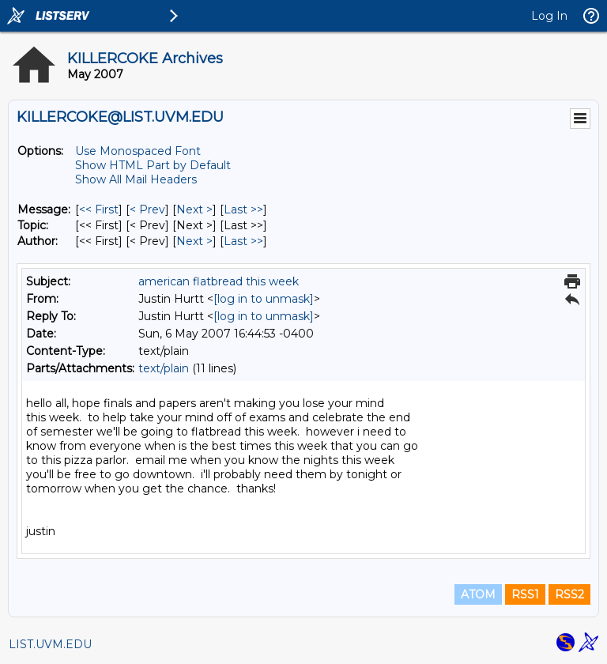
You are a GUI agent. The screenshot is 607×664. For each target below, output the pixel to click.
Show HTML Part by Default (153, 165)
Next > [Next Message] (194, 209)
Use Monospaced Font (138, 151)
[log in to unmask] (263, 299)
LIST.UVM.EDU (50, 644)
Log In (549, 16)
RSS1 (525, 594)
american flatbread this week (218, 281)
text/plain (163, 368)
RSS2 (569, 594)
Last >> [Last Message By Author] (243, 241)
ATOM (478, 594)
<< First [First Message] (99, 209)
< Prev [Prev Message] (147, 209)
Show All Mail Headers (136, 179)
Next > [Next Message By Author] (194, 241)
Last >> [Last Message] (243, 209)
